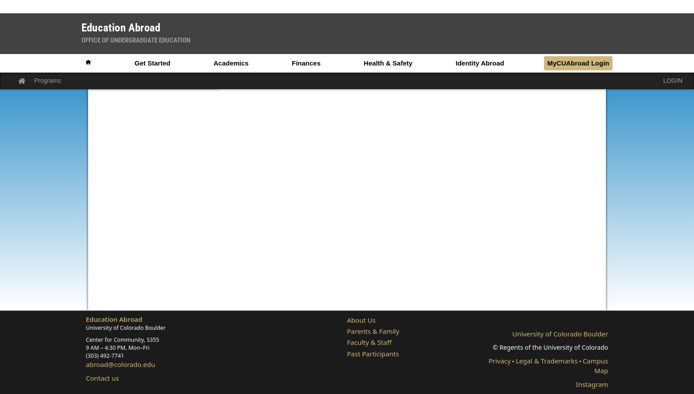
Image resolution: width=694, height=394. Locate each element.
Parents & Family (373, 331)
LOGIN (672, 80)
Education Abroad (114, 319)
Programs (47, 80)
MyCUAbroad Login (578, 63)
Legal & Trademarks (547, 360)
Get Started (152, 63)
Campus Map (595, 365)
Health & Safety (388, 63)
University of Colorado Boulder (560, 333)
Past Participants (373, 353)
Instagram (592, 384)
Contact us (102, 378)
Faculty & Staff (369, 342)
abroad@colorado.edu (120, 364)
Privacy (500, 360)
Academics (230, 63)
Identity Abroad (479, 63)
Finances (306, 63)
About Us (361, 320)
